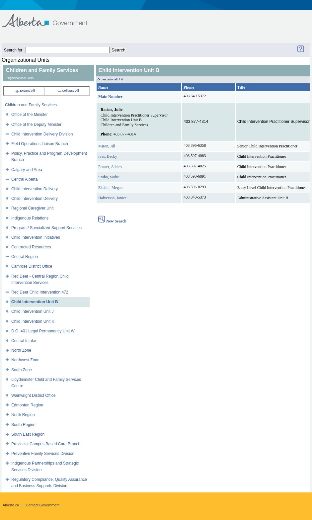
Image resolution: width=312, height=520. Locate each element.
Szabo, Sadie (108, 177)
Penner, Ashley (110, 166)
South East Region (27, 434)
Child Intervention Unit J (32, 311)
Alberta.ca (11, 505)
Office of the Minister (29, 114)
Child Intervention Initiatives (35, 237)
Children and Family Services (31, 105)
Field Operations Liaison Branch (39, 143)
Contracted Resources (31, 247)
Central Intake (23, 340)
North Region (23, 414)
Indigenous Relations (29, 218)
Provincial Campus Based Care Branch (45, 444)
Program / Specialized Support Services (46, 227)
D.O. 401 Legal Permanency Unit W (43, 331)
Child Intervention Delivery (34, 189)
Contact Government (43, 505)
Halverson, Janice (112, 198)
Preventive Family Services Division (42, 453)
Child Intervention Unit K (32, 321)
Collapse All (68, 90)
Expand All (25, 90)
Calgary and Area (26, 169)
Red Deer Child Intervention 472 (39, 292)
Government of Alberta (50, 17)
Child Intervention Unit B (34, 302)
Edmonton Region (27, 405)
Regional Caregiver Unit (32, 208)
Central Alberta (24, 179)
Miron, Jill (106, 146)
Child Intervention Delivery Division (42, 134)
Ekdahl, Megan (110, 187)
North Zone (21, 350)
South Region (23, 424)
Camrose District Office (31, 266)
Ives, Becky (107, 156)
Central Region (24, 256)
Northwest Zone (25, 360)
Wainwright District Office (33, 395)
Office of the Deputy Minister (36, 124)
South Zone (21, 370)
